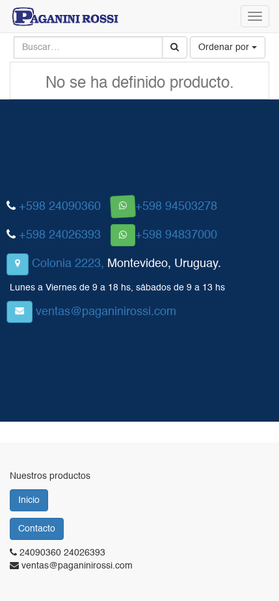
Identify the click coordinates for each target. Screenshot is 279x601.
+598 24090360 (60, 206)
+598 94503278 (176, 206)
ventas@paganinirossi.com (106, 312)
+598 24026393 (60, 235)
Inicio (29, 500)
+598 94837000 (176, 235)
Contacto (36, 528)
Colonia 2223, (68, 264)
